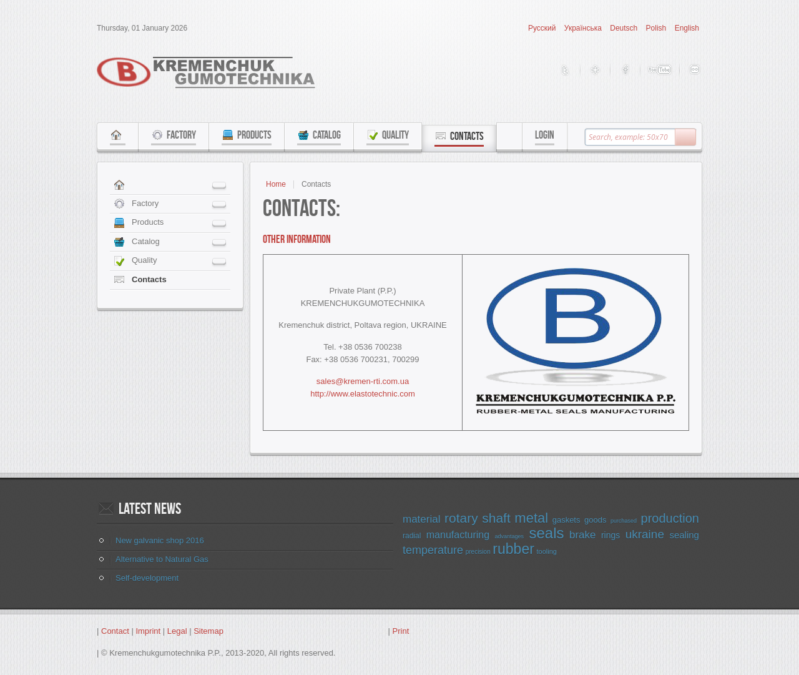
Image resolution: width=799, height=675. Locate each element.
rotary (461, 518)
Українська (584, 28)
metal (531, 518)
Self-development (147, 578)
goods (595, 520)
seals (546, 533)
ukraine (644, 534)
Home (276, 184)
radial (412, 535)
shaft (496, 518)
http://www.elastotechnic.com (362, 393)
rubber (513, 549)
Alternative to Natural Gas (161, 559)
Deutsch (624, 28)
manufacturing (457, 535)
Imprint (147, 631)
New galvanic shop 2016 (159, 540)
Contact (115, 631)
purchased (623, 521)
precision (478, 551)
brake (582, 535)
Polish (657, 28)
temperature (433, 550)
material (421, 519)
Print (401, 631)
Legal (177, 631)
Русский (543, 28)
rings (610, 535)
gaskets (566, 520)
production (670, 518)
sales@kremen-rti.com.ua (362, 381)
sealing (684, 535)
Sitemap (208, 631)
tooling (546, 551)
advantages (509, 536)
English (687, 28)
